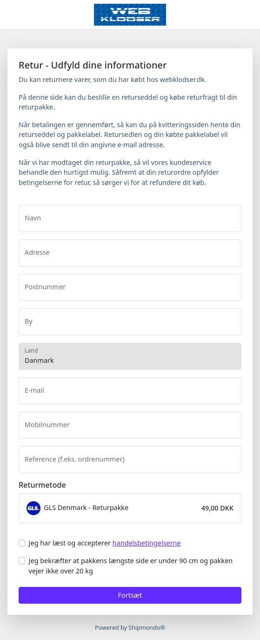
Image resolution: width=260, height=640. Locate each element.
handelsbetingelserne (147, 542)
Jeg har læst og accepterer (105, 542)
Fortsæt (130, 595)
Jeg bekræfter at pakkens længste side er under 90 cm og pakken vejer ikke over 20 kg (131, 565)
